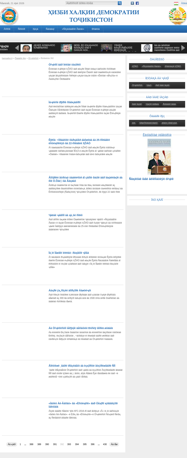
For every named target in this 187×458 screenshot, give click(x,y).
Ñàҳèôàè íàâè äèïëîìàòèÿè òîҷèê (151, 179)
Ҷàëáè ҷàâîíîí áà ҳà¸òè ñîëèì (65, 215)
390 (47, 444)
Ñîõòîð (21, 29)
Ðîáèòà (96, 29)
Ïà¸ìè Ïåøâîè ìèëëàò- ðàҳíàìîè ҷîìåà (69, 252)
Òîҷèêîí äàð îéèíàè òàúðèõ (65, 64)
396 (92, 444)
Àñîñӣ (7, 29)
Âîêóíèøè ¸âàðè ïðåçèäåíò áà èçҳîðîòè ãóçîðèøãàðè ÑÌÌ (82, 365)
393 (69, 444)
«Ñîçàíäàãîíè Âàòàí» (73, 29)
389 (39, 444)
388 (31, 444)
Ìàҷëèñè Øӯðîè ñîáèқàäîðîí (64, 102)
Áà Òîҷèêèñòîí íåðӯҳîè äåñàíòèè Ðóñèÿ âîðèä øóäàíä (81, 328)
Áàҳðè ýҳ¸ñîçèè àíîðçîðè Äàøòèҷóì (70, 290)
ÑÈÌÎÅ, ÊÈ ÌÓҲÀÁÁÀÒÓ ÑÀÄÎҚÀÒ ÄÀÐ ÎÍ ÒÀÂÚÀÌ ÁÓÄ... (86, 47)
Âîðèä (184, 3)
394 (77, 444)
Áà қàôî (12, 444)
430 (105, 444)
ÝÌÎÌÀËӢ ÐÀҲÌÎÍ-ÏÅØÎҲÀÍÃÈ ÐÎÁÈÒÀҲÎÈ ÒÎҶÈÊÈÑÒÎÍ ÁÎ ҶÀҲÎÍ (125, 49)
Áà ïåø (114, 444)
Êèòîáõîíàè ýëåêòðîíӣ (157, 135)
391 (55, 444)
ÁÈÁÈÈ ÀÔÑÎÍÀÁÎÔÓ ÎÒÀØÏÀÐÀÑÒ (44, 46)
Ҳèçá (35, 29)
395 (85, 444)
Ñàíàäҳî (50, 29)
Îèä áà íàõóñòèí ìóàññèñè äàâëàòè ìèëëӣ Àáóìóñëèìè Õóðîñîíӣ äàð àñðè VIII (166, 49)
